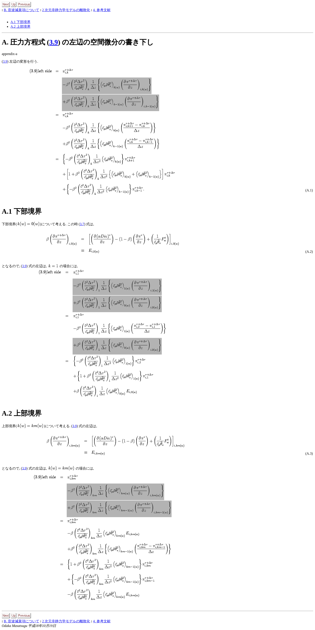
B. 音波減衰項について (21, 10)
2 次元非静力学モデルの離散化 (66, 10)
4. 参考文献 (102, 10)
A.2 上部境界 (20, 26)
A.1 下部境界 (20, 22)
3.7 (82, 224)
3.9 (53, 42)
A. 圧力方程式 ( (25, 42)
